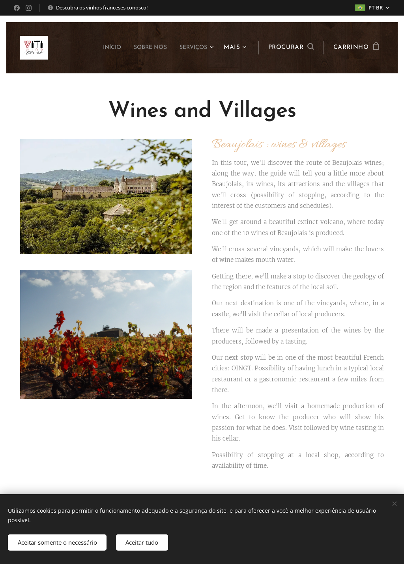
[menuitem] (102, 48)
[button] (291, 48)
